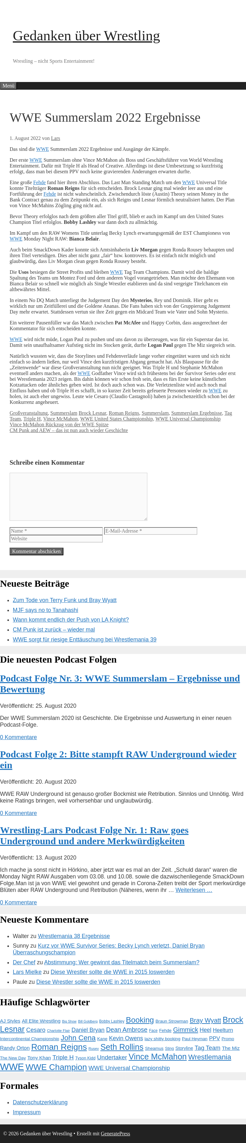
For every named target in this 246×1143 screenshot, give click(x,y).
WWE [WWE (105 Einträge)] (12, 1066)
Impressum (27, 1112)
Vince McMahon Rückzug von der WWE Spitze (59, 424)
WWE (42, 149)
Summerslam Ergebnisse (196, 413)
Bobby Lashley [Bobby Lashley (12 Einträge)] (112, 1021)
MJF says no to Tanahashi (45, 610)
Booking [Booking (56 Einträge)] (140, 1020)
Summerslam (63, 413)
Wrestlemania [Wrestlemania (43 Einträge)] (209, 1057)
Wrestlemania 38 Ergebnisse (74, 936)
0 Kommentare (18, 737)
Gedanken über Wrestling (86, 36)
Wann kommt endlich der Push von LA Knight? (71, 619)
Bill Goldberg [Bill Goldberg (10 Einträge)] (88, 1021)
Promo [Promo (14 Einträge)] (228, 1038)
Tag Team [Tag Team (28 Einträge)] (207, 1047)
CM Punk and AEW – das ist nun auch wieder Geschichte (69, 430)
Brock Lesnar (92, 413)
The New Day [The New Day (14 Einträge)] (13, 1058)
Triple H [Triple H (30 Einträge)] (63, 1057)
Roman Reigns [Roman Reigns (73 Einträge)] (59, 1047)
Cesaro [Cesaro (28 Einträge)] (35, 1029)
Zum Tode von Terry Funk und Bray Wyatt (65, 600)
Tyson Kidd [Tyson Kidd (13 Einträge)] (85, 1058)
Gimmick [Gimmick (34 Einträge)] (185, 1029)
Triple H (32, 418)
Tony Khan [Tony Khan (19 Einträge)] (39, 1057)
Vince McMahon (60, 418)
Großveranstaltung (29, 413)
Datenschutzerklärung (40, 1102)
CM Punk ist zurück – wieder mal (54, 629)
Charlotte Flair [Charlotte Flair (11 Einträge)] (58, 1031)
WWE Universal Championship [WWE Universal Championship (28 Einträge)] (129, 1068)
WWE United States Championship (116, 418)
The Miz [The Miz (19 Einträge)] (231, 1048)
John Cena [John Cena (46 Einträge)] (78, 1038)
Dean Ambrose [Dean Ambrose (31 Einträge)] (126, 1029)
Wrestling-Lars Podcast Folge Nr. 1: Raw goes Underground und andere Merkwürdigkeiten (94, 835)
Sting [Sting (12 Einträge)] (169, 1048)
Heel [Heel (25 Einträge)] (205, 1030)
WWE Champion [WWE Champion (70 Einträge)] (56, 1067)
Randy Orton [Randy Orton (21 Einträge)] (14, 1048)
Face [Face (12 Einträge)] (153, 1030)
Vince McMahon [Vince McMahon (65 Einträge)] (158, 1056)
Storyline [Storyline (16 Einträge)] (184, 1048)
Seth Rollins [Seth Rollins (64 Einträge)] (121, 1046)
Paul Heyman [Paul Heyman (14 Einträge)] (195, 1038)
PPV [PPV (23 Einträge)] (214, 1038)
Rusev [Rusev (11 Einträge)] (93, 1048)
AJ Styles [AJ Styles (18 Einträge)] (10, 1021)
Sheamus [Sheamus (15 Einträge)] (154, 1048)
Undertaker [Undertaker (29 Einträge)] (112, 1057)
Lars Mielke (27, 972)
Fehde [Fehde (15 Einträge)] (165, 1030)
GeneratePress (115, 1133)
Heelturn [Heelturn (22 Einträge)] (223, 1030)
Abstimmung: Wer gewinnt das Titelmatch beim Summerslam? (122, 962)
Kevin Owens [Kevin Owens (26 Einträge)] (126, 1038)
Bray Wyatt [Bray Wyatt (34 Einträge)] (205, 1020)
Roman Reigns (124, 413)
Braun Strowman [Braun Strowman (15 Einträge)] (171, 1021)
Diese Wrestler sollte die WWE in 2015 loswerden (113, 972)
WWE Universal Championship (188, 418)
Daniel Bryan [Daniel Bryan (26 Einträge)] (87, 1030)
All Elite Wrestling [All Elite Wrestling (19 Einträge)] (41, 1021)
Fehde (39, 182)
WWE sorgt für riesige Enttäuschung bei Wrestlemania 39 (85, 639)
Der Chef (24, 962)
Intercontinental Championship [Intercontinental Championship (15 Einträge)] (29, 1038)
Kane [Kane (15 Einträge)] (102, 1038)
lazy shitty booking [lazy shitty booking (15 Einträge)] (162, 1038)
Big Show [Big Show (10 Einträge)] (69, 1021)
